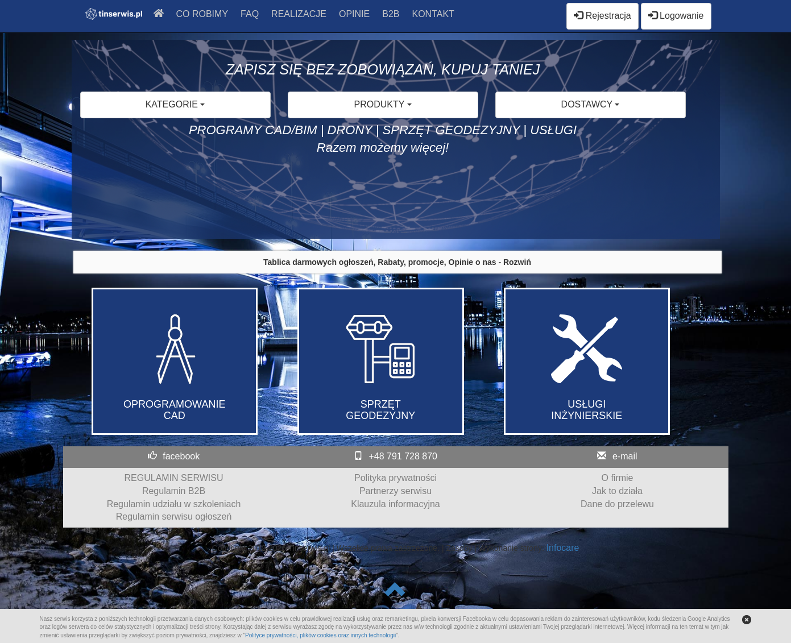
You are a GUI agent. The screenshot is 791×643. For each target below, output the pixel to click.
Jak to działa (617, 491)
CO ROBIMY (202, 14)
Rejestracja (602, 15)
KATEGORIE (175, 104)
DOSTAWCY (590, 104)
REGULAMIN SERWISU (174, 478)
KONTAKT (433, 14)
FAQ (250, 14)
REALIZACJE (298, 14)
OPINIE (354, 14)
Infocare (562, 548)
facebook (181, 456)
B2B (390, 14)
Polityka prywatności (395, 478)
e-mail (624, 456)
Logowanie (676, 15)
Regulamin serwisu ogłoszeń (174, 516)
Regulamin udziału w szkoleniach (174, 504)
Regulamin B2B (173, 491)
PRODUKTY (382, 104)
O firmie (617, 478)
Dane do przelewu (617, 504)
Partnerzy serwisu (395, 491)
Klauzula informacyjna (395, 504)
